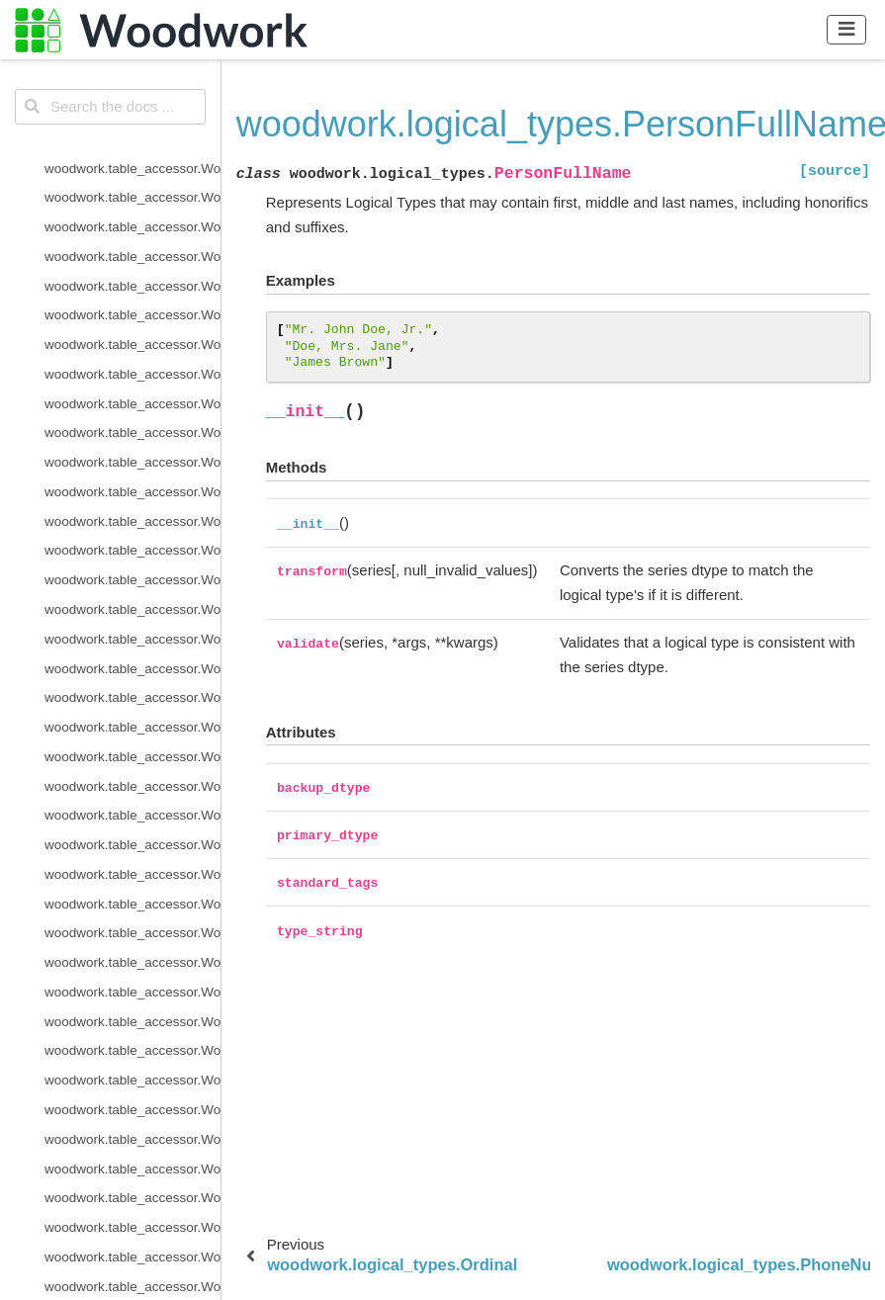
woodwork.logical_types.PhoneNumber (132, 533)
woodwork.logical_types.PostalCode (132, 563)
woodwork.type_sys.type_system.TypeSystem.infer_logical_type (132, 768)
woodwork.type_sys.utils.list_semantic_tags (132, 945)
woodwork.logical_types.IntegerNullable (132, 357)
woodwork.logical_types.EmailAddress (132, 268)
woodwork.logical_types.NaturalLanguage (132, 445)
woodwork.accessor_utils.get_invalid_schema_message (132, 1122)
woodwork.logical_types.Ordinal (132, 475)
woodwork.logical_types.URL (130, 680)
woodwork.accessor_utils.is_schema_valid (132, 1180)
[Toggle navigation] (847, 29)
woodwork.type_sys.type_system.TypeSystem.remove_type (132, 798)
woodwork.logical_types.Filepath (132, 298)
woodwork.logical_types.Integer (132, 327)
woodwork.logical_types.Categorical (132, 121)
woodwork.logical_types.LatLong (132, 415)
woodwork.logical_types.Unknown (132, 651)
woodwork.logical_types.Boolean (132, 62)
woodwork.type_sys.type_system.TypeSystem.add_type (132, 740)
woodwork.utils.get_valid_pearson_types (132, 1033)
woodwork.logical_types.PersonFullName (132, 503)
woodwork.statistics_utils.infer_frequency (132, 1210)
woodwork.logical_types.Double (132, 239)
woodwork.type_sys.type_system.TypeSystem (132, 710)
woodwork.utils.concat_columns (132, 975)
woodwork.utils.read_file (115, 1092)
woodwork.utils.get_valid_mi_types (132, 1004)
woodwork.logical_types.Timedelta (132, 621)
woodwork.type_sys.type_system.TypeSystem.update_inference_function (132, 857)
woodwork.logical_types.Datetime (132, 210)
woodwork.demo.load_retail (125, 1240)
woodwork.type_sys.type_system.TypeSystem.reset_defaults (132, 828)
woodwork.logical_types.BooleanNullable (132, 92)
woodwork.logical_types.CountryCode (132, 150)
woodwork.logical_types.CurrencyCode (132, 180)
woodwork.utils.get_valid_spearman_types (132, 1063)
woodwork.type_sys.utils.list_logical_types (132, 916)
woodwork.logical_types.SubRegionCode (132, 592)
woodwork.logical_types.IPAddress (132, 386)
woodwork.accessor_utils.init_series (132, 1151)
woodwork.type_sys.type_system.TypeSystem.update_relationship (132, 886)
